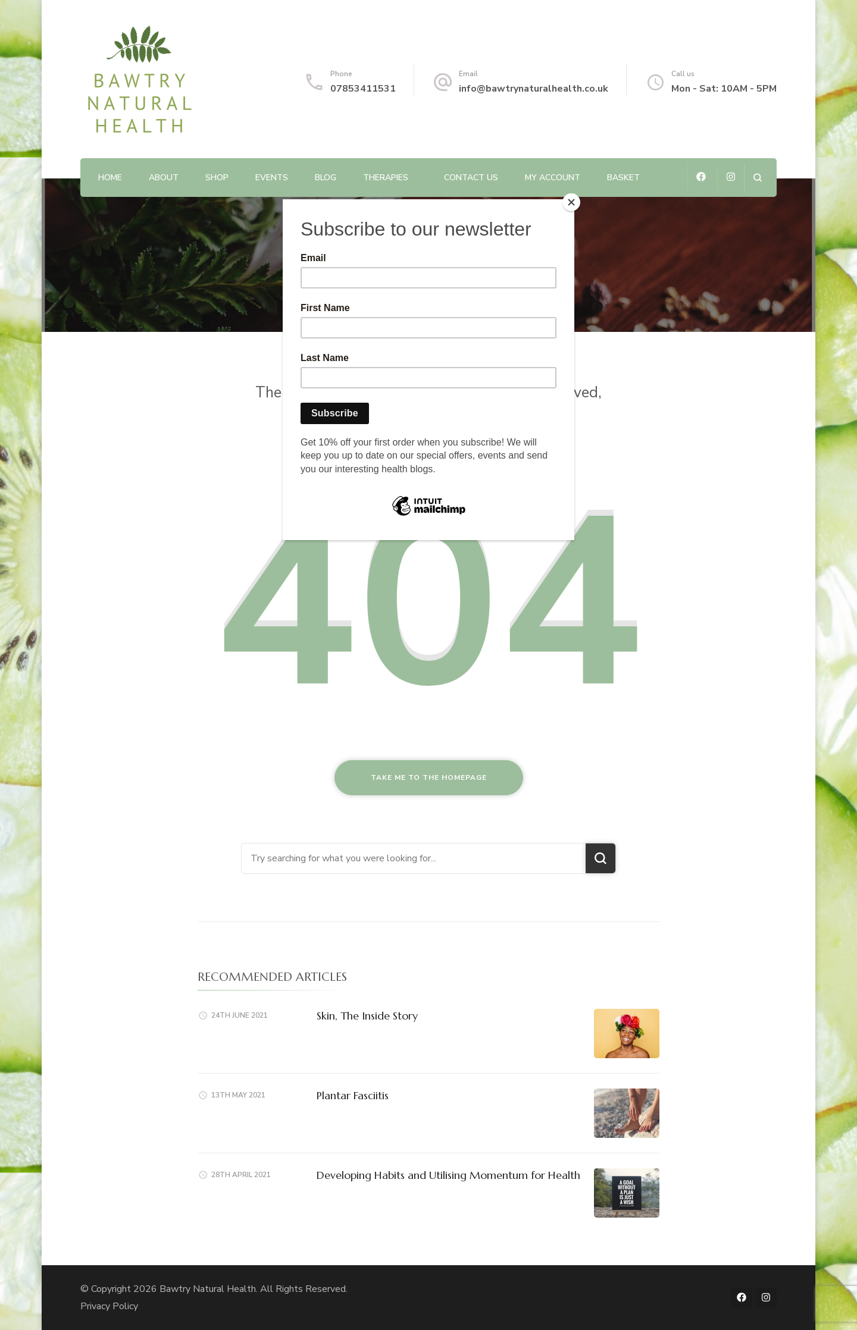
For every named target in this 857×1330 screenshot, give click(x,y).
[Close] (571, 202)
